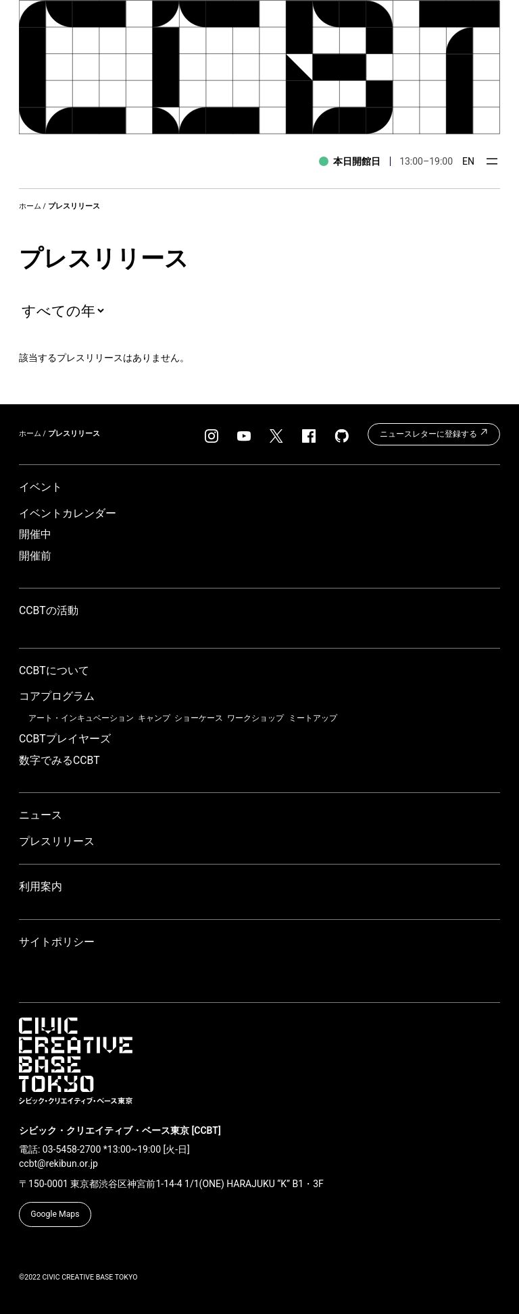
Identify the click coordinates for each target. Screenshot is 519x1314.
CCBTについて (54, 670)
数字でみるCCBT (59, 760)
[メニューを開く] (492, 161)
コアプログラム (57, 696)
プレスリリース (57, 841)
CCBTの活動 (48, 610)
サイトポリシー (57, 941)
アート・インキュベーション (81, 718)
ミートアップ (313, 718)
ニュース (40, 815)
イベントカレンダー (67, 513)
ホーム (30, 206)
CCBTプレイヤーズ (65, 738)
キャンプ (154, 718)
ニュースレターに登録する (434, 433)
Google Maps (54, 1214)
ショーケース (198, 718)
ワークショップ (255, 718)
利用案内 (40, 886)
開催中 (35, 534)
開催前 (35, 555)
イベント (40, 487)
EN (468, 161)
